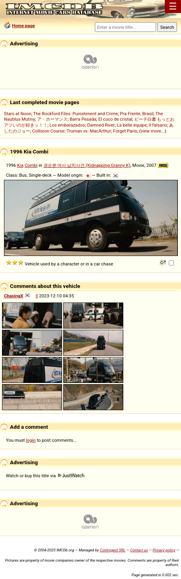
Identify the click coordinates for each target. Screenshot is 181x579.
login (31, 440)
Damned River (101, 125)
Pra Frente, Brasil (136, 113)
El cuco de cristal (115, 119)
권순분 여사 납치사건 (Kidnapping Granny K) (86, 165)
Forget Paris (125, 131)
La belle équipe (132, 125)
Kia (20, 165)
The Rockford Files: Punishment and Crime (75, 113)
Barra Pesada (83, 119)
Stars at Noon (17, 113)
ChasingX (13, 296)
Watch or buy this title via (45, 475)
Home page (23, 25)
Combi (31, 165)
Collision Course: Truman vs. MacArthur (71, 131)
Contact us (139, 550)
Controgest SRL (112, 550)
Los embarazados (67, 125)
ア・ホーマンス (52, 119)
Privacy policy (164, 550)
